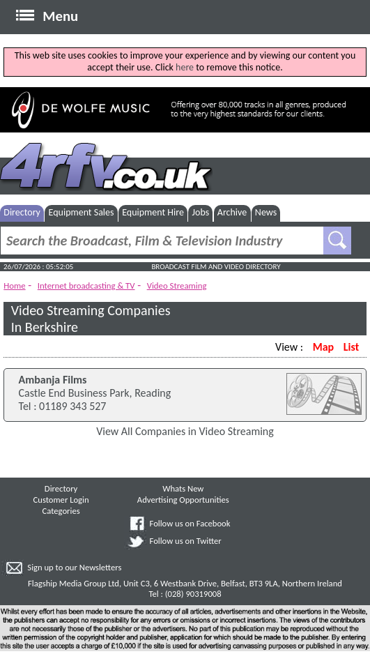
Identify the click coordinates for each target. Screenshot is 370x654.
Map (323, 346)
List (351, 346)
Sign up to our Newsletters (74, 567)
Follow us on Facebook (190, 523)
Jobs (201, 212)
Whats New (182, 488)
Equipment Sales (81, 212)
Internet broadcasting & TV (86, 285)
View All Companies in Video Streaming (185, 431)
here (185, 67)
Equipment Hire (153, 212)
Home (14, 285)
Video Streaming (177, 285)
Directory (21, 212)
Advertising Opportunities (183, 499)
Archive (232, 212)
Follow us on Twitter (186, 540)
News (266, 212)
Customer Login (61, 499)
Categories (61, 510)
